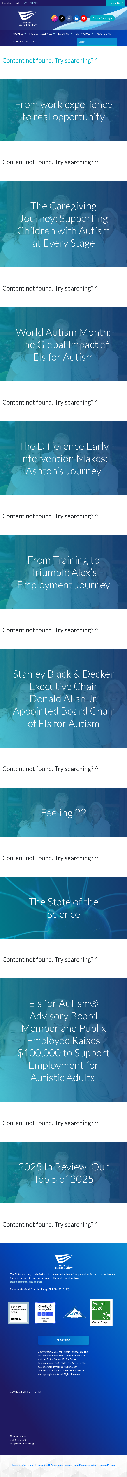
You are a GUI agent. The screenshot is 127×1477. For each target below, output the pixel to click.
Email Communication (85, 1464)
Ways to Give (104, 34)
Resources (65, 34)
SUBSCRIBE (63, 1340)
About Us (19, 34)
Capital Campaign (102, 18)
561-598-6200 (31, 2)
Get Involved (84, 34)
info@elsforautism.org (22, 1443)
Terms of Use (19, 1464)
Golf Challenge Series (25, 41)
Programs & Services (42, 34)
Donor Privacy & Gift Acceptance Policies (50, 1464)
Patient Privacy (107, 1464)
